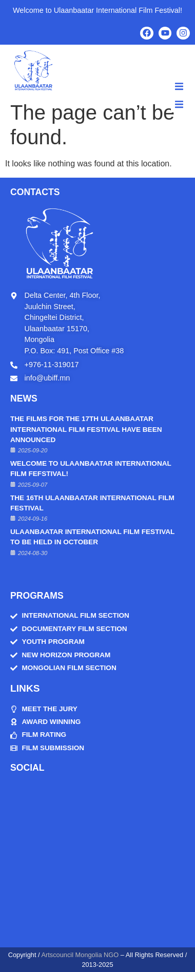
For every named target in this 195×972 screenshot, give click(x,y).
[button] (179, 86)
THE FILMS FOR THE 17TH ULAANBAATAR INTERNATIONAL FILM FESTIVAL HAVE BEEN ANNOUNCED (86, 429)
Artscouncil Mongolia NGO (80, 955)
